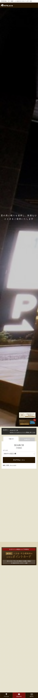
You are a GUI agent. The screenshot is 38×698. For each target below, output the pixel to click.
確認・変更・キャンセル (9, 465)
